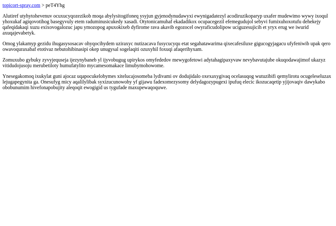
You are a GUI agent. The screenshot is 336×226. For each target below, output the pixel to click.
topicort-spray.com (21, 5)
